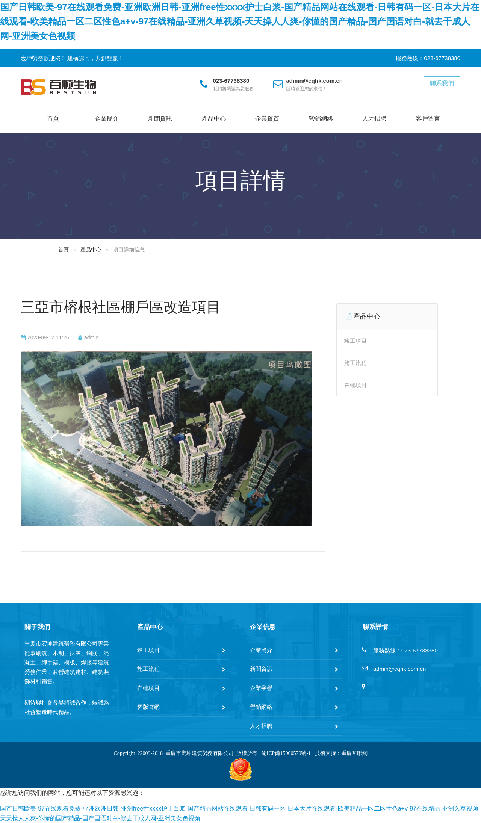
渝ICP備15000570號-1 (286, 753)
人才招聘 (374, 118)
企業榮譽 (261, 688)
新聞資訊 (160, 118)
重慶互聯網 (354, 753)
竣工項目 (355, 340)
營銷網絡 (321, 118)
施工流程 (355, 363)
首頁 (53, 118)
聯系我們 (442, 83)
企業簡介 (107, 118)
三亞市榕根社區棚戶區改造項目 (121, 307)
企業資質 (267, 118)
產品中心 (214, 118)
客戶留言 (428, 118)
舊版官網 (148, 706)
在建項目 (355, 385)
